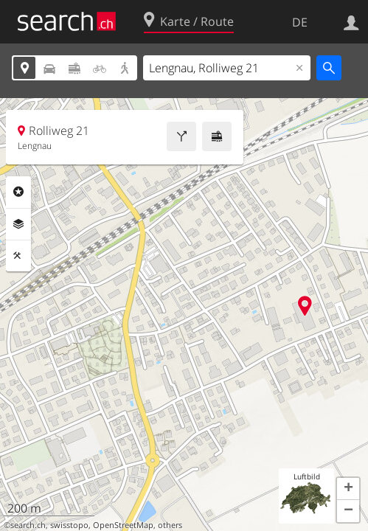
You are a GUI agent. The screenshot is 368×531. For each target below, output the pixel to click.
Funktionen (18, 255)
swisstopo (69, 525)
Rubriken (18, 191)
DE (300, 22)
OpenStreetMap (123, 525)
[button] (348, 489)
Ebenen (18, 224)
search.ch (28, 525)
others (170, 525)
